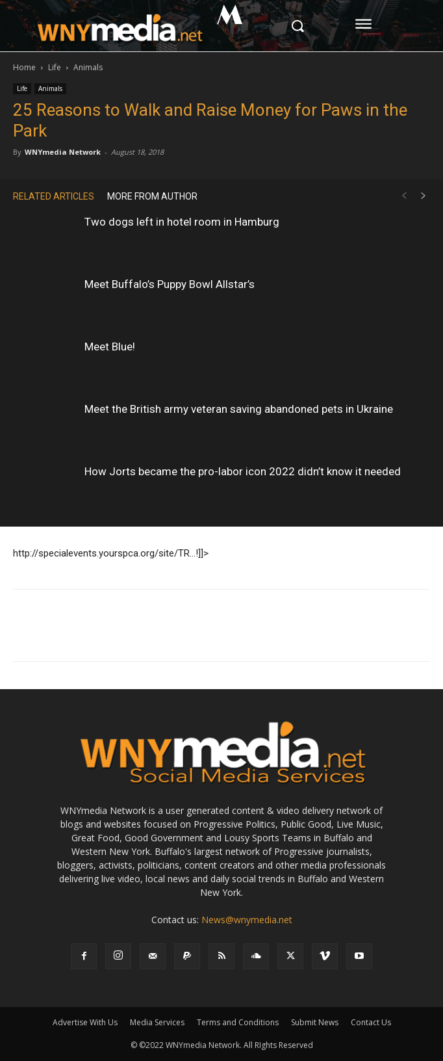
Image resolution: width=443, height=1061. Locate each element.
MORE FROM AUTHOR (152, 196)
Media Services (157, 1022)
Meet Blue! (109, 346)
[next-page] (423, 196)
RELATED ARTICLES (53, 196)
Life (54, 67)
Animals (88, 67)
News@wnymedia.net (246, 919)
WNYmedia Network (63, 152)
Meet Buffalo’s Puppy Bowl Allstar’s (169, 284)
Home (24, 67)
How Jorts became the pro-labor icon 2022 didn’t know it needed (242, 471)
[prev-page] (404, 196)
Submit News (314, 1022)
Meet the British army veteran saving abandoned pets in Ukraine (238, 408)
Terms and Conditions (238, 1022)
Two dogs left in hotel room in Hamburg (181, 221)
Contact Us (371, 1022)
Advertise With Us (85, 1022)
